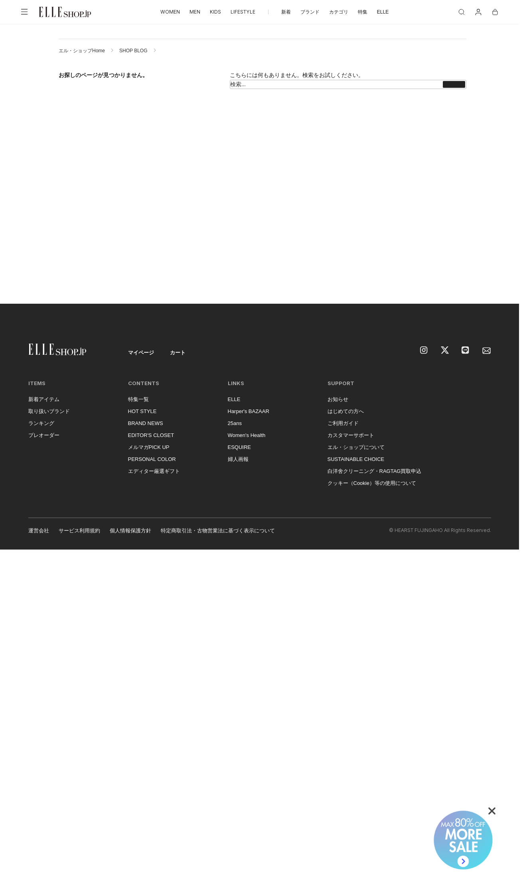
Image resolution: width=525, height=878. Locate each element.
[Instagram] (424, 350)
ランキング (41, 423)
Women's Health (247, 435)
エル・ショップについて (356, 447)
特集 (362, 12)
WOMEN (170, 12)
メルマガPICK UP (149, 447)
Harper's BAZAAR (248, 411)
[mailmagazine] (486, 350)
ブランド (310, 12)
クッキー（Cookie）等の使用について (372, 483)
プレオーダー (43, 435)
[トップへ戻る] (503, 288)
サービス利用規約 (79, 531)
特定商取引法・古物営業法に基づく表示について (218, 531)
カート (178, 352)
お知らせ (338, 399)
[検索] (461, 12)
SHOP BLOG (133, 50)
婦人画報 (238, 459)
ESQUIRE (239, 447)
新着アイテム (43, 399)
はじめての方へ (346, 411)
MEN (194, 12)
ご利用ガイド (343, 423)
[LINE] (466, 350)
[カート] (495, 12)
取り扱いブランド (49, 411)
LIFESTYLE (243, 12)
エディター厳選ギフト (154, 471)
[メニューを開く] (24, 12)
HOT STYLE (142, 411)
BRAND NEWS (145, 423)
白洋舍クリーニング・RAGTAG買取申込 (375, 471)
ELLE (383, 12)
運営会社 (38, 531)
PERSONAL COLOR (152, 459)
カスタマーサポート (351, 435)
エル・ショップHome (82, 50)
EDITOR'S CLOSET (151, 435)
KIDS (215, 12)
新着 (286, 12)
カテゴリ (338, 12)
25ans (235, 423)
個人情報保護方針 (130, 531)
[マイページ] (478, 12)
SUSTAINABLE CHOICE (356, 459)
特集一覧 (138, 399)
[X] (445, 350)
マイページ (141, 352)
